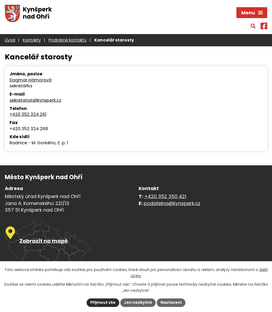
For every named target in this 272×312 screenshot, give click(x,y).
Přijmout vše (103, 302)
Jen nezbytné (138, 302)
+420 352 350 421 (165, 196)
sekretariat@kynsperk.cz (35, 100)
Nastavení (171, 302)
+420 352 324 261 (28, 114)
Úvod (10, 40)
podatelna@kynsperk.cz (172, 203)
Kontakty (32, 40)
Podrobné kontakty (68, 40)
